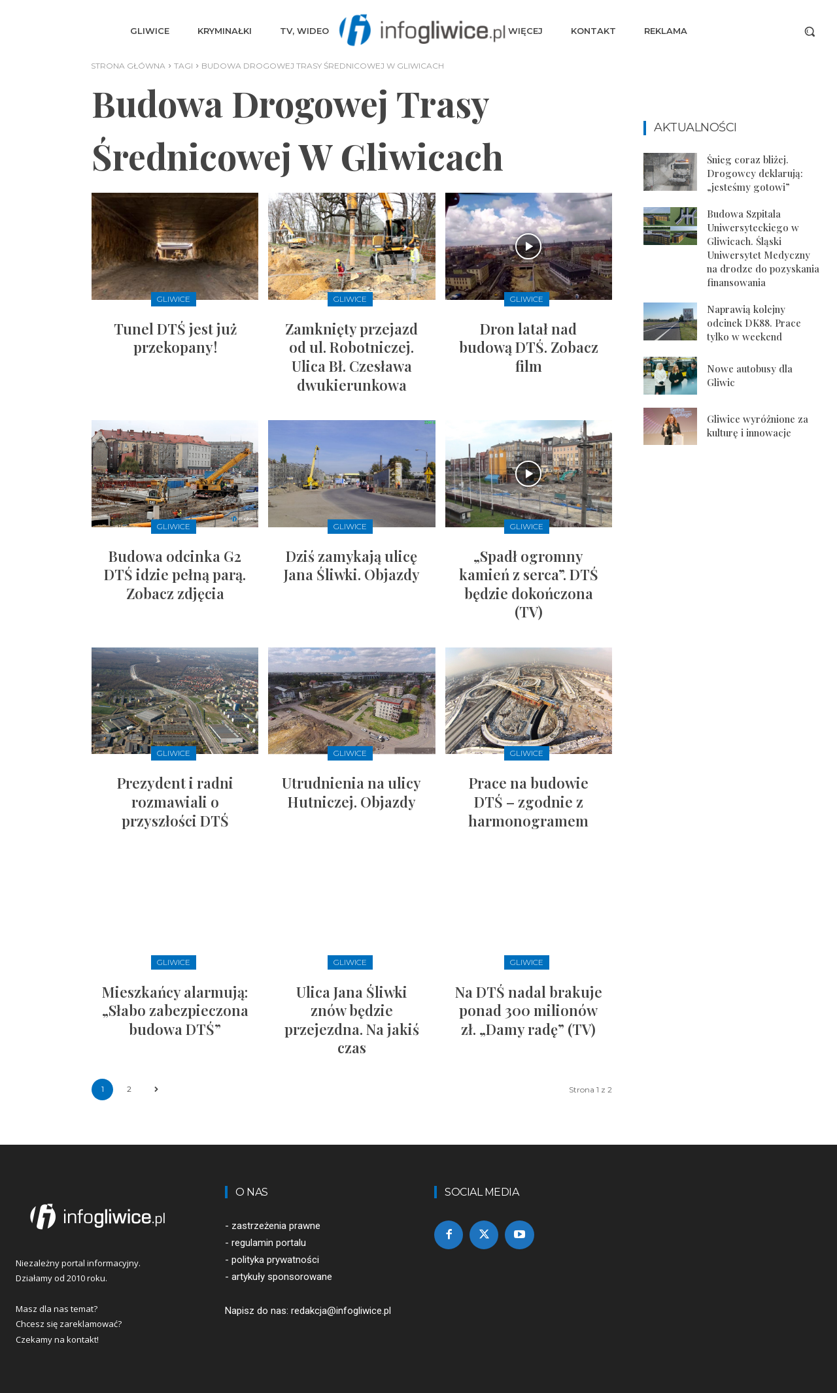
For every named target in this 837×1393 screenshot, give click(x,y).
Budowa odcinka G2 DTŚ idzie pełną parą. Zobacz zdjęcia (175, 574)
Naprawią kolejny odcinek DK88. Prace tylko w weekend (754, 323)
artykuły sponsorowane (281, 1277)
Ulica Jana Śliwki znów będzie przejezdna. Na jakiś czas (351, 1020)
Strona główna (128, 66)
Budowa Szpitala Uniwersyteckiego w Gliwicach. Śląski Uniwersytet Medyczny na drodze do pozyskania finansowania (763, 248)
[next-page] (156, 1089)
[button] (809, 31)
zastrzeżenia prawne (275, 1226)
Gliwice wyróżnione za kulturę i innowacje (757, 425)
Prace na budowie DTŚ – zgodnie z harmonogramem (528, 801)
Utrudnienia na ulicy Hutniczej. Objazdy (351, 792)
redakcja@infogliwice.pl (341, 1311)
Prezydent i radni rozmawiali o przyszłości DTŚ (175, 801)
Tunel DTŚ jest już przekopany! (175, 338)
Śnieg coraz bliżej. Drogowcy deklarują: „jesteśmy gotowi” (755, 173)
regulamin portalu (268, 1243)
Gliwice (173, 299)
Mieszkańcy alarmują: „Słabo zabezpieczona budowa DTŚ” (175, 1010)
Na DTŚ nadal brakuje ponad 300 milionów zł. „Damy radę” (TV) (528, 1010)
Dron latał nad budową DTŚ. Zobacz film (528, 347)
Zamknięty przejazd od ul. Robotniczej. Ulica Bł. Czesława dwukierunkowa (351, 357)
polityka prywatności (275, 1260)
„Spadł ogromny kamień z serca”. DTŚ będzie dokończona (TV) (528, 584)
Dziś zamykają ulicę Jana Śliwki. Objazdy (352, 565)
